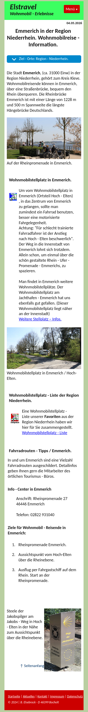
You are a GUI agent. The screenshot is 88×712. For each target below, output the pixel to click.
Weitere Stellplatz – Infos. (40, 319)
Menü (70, 9)
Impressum (57, 696)
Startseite (14, 696)
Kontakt (42, 696)
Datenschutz (75, 696)
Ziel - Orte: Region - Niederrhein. (44, 58)
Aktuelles (29, 696)
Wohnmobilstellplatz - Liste (44, 432)
